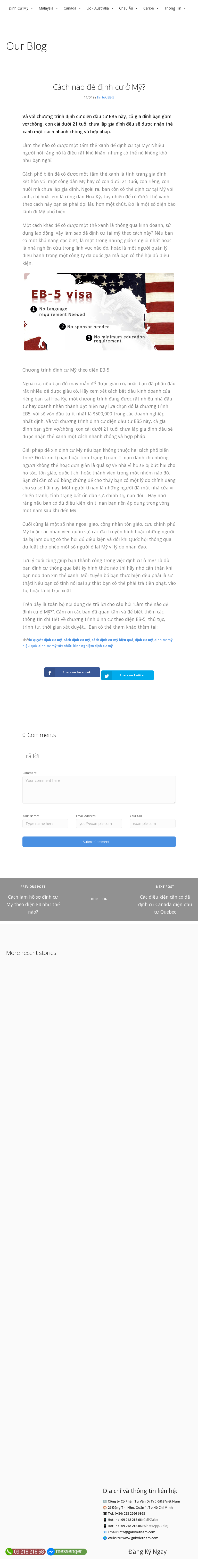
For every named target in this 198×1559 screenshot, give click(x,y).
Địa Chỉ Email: (160, 1510)
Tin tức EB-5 (105, 97)
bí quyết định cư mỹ (45, 639)
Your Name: (30, 810)
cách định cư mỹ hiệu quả (112, 639)
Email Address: (86, 810)
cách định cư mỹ (76, 639)
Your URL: (136, 810)
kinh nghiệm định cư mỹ (93, 645)
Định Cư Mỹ (18, 8)
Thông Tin (172, 8)
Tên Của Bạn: (108, 1510)
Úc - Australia (98, 8)
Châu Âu (126, 8)
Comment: (29, 766)
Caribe (148, 8)
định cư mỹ (144, 639)
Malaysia (46, 8)
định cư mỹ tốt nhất (55, 645)
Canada (70, 8)
